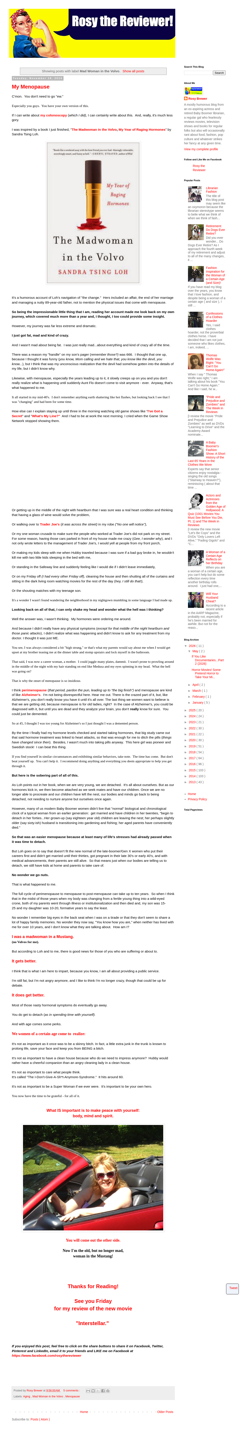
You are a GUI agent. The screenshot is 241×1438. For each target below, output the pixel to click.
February (199, 696)
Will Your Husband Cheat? (212, 597)
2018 (193, 752)
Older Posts (165, 1412)
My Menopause (31, 87)
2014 (193, 776)
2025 (193, 710)
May (195, 651)
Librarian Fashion (212, 190)
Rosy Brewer (197, 98)
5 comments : (72, 1390)
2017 (193, 758)
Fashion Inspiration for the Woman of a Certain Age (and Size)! (215, 275)
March (197, 690)
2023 (193, 722)
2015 (193, 770)
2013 (193, 782)
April (195, 684)
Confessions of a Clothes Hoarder (214, 317)
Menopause (72, 1396)
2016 (193, 764)
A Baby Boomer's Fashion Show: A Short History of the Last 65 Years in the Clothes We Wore (206, 453)
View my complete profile (201, 149)
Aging (27, 1396)
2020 (193, 740)
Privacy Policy (197, 799)
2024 (193, 716)
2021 (193, 734)
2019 (193, 746)
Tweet (233, 1288)
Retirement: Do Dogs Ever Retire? (215, 229)
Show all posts (133, 71)
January (198, 702)
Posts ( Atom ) (40, 1419)
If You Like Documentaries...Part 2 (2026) (208, 660)
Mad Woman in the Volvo (48, 1396)
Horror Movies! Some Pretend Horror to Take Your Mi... (206, 673)
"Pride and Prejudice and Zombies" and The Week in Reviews (215, 404)
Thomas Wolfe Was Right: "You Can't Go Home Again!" (215, 362)
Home (84, 1412)
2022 (193, 728)
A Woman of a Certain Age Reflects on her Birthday (215, 557)
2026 (193, 646)
